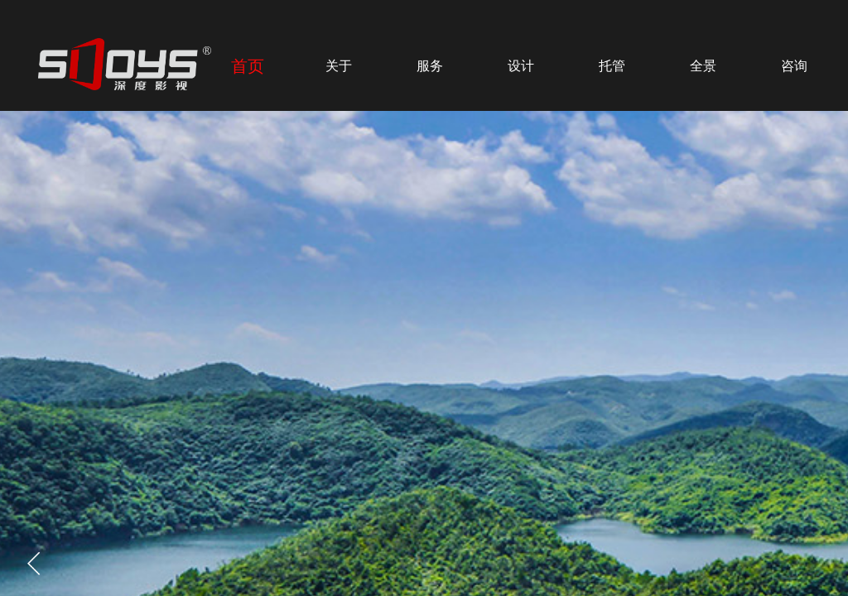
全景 (703, 66)
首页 (247, 66)
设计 (521, 66)
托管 (612, 66)
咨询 (794, 66)
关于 (338, 66)
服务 (430, 66)
